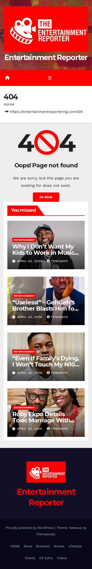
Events (30, 558)
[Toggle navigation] (49, 78)
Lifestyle (75, 546)
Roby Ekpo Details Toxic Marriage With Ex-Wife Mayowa (41, 420)
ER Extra (46, 558)
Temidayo (57, 261)
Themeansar (45, 534)
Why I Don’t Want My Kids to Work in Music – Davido (45, 252)
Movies (59, 546)
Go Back (46, 197)
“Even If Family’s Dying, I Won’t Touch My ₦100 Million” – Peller (45, 364)
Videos (62, 558)
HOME (15, 546)
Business (43, 546)
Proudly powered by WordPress (30, 528)
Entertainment (24, 239)
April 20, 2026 (30, 261)
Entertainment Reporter (46, 57)
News (28, 546)
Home (9, 104)
